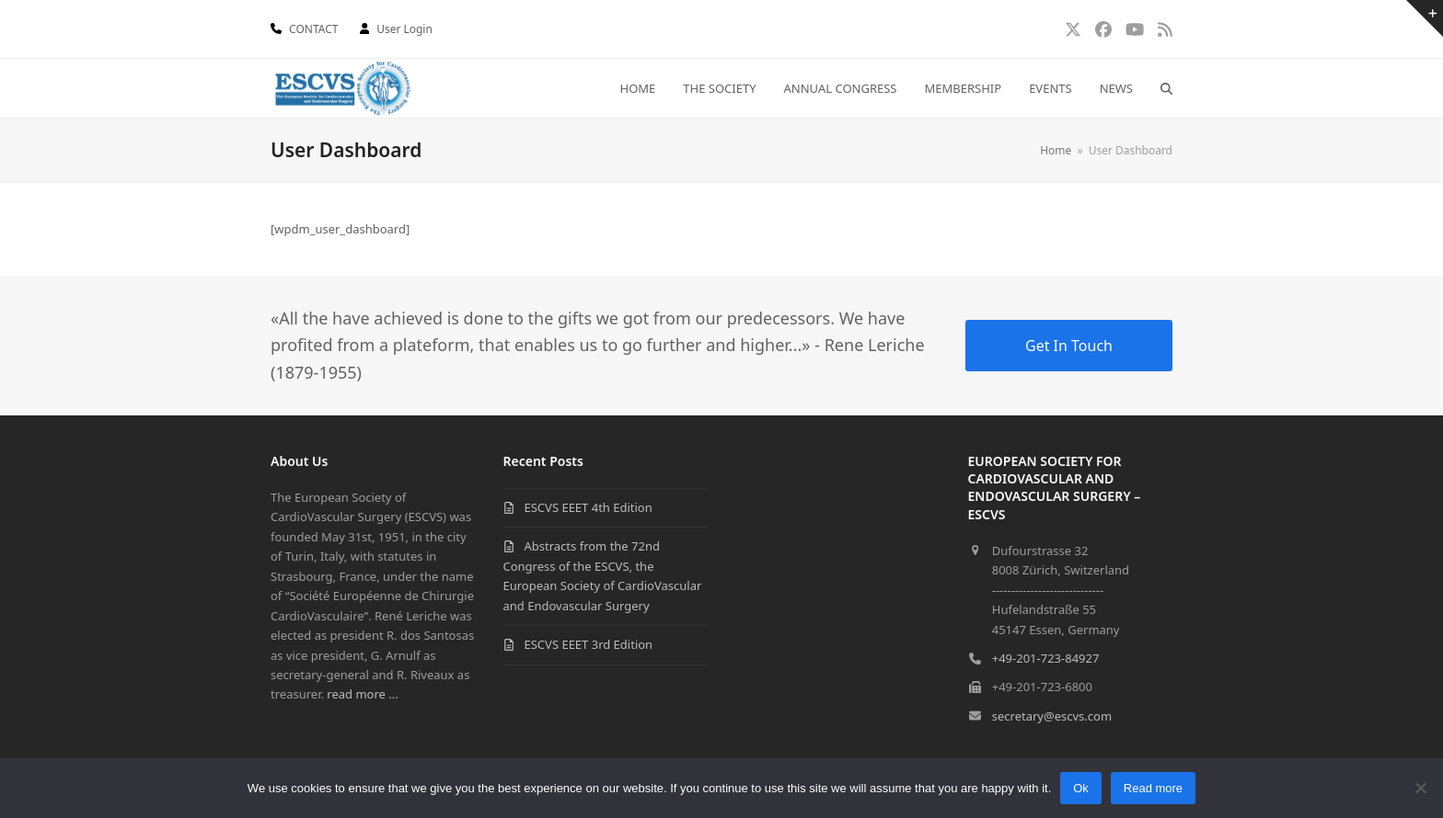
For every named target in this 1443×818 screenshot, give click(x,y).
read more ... (362, 694)
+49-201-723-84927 (1046, 658)
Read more (1153, 788)
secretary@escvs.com (1052, 716)
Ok (1081, 788)
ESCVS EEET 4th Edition (588, 507)
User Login (404, 29)
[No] (1420, 787)
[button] (1166, 88)
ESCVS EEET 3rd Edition (589, 644)
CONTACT (313, 29)
